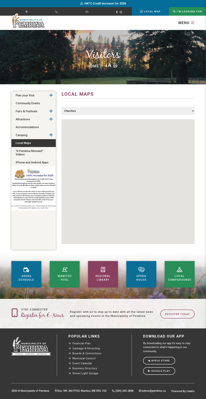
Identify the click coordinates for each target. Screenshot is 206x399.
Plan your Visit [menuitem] (25, 95)
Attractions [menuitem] (23, 119)
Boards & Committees (84, 353)
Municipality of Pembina (28, 20)
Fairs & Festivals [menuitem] (26, 111)
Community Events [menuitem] (28, 103)
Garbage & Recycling (84, 348)
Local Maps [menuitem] (23, 143)
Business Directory (82, 368)
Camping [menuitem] (21, 135)
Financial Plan (79, 343)
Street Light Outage (83, 373)
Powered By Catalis (183, 391)
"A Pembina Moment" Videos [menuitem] (29, 152)
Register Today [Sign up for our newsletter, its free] (177, 314)
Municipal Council (82, 358)
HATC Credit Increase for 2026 (105, 3)
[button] (51, 95)
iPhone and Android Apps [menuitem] (32, 162)
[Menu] (186, 22)
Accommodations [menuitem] (27, 127)
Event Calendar (80, 363)
